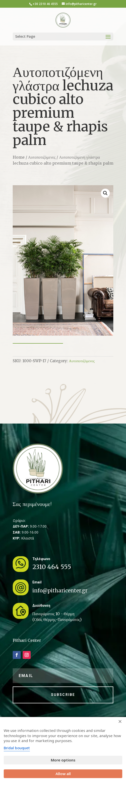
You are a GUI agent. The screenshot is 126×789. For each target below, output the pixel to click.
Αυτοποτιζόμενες (42, 157)
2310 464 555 (51, 567)
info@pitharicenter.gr (59, 590)
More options (63, 759)
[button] (105, 193)
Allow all (63, 773)
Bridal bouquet (17, 747)
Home (19, 157)
